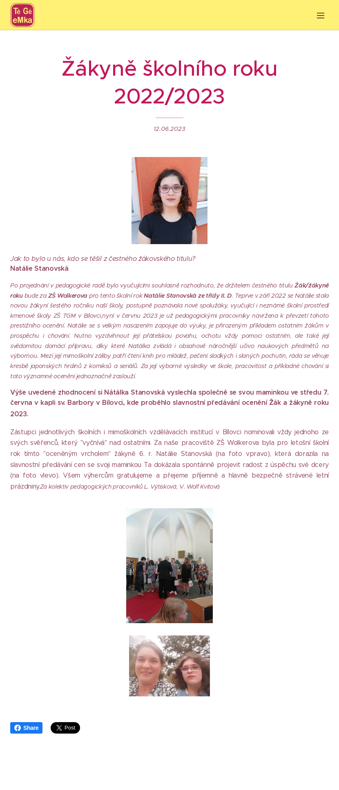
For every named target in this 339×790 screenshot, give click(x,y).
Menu (320, 15)
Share (26, 728)
